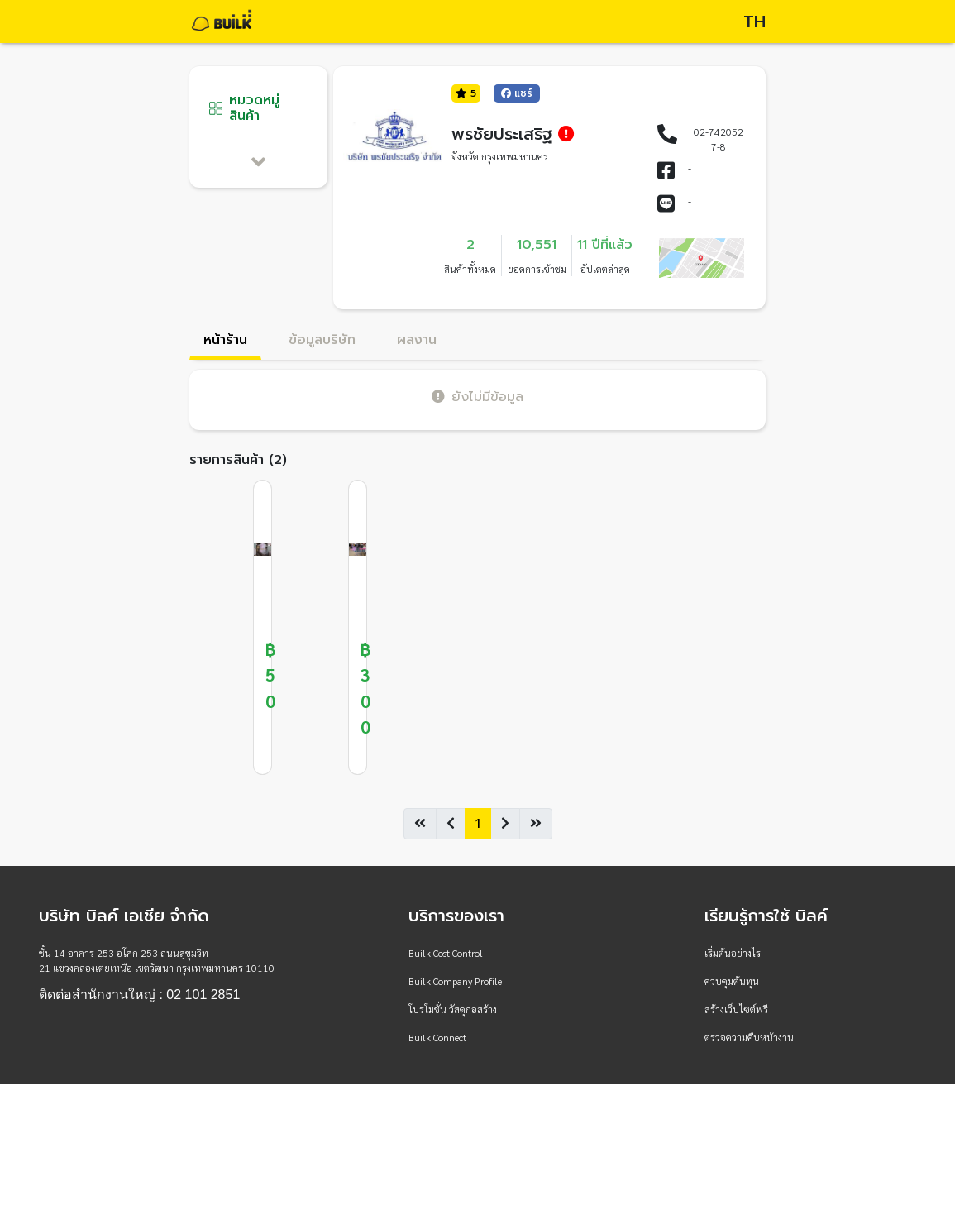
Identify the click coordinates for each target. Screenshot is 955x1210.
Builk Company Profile (455, 981)
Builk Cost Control (445, 952)
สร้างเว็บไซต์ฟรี (736, 1009)
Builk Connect (437, 1037)
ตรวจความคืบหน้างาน (749, 1037)
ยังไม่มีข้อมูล (477, 397)
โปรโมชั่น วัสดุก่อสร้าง (452, 1009)
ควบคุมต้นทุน (731, 981)
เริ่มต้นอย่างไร (732, 952)
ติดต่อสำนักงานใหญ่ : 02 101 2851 (139, 995)
